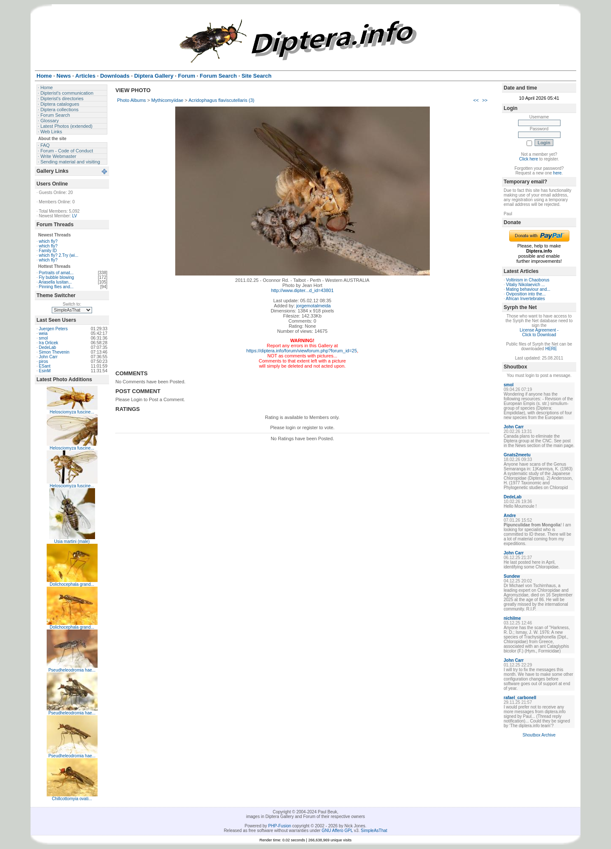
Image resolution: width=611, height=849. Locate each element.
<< (476, 100)
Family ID (48, 250)
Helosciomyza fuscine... (72, 412)
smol (43, 338)
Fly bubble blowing (56, 277)
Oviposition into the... (526, 294)
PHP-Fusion (279, 826)
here (557, 173)
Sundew (512, 576)
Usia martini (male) (72, 541)
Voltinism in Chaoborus (527, 280)
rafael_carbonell (520, 697)
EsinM (45, 370)
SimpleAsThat (374, 830)
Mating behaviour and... (528, 289)
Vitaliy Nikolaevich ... (525, 284)
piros (43, 361)
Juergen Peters (53, 328)
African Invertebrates (525, 298)
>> (485, 100)
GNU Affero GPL (337, 830)
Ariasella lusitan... (55, 282)
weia (43, 333)
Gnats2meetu (517, 455)
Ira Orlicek (49, 342)
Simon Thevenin (54, 352)
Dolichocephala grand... (72, 584)
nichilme (512, 618)
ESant (44, 366)
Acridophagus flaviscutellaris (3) (221, 100)
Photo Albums (131, 100)
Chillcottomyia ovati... (72, 798)
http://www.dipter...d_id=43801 (302, 290)
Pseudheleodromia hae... (71, 670)
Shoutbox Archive (539, 735)
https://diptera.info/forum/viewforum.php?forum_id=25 (302, 350)
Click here (528, 159)
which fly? (48, 241)
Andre (510, 515)
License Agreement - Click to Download (539, 332)
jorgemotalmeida (313, 305)
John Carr (48, 356)
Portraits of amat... (56, 272)
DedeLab (47, 347)
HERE (551, 348)
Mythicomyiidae (167, 100)
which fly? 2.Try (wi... (58, 255)
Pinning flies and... (56, 286)
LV (74, 216)
